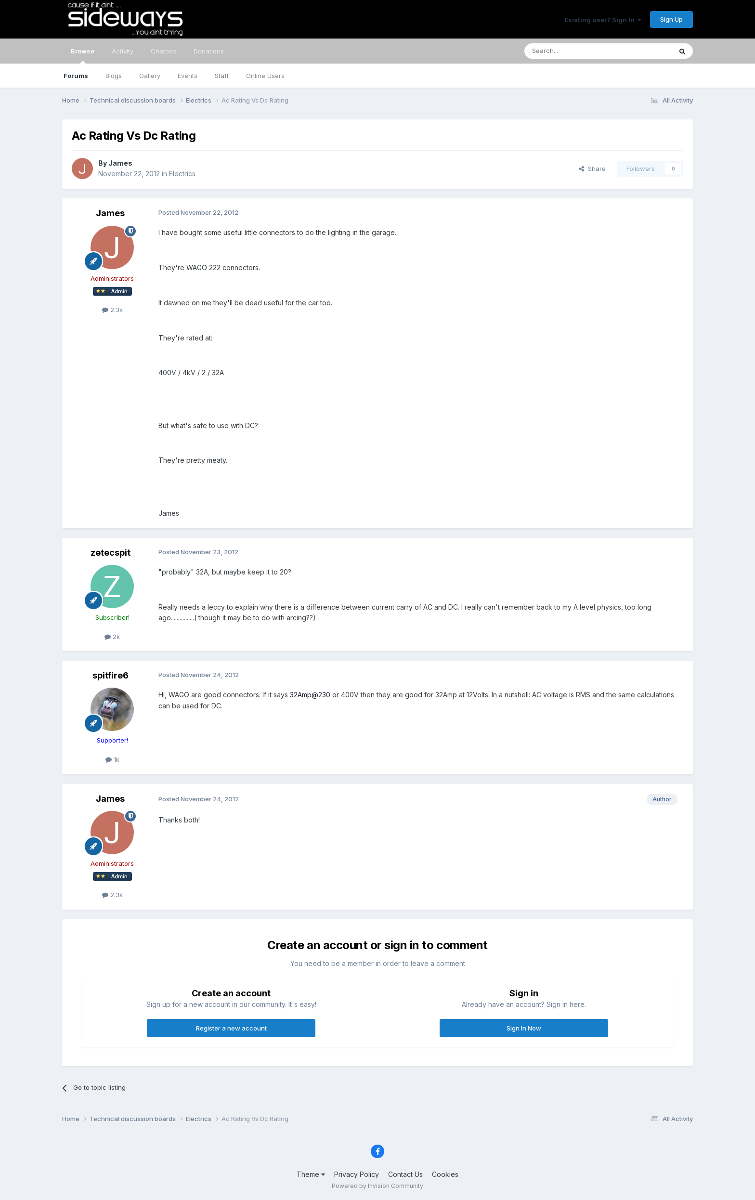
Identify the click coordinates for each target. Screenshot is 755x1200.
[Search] (573, 51)
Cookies (445, 1174)
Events (187, 75)
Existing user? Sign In (602, 20)
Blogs (113, 75)
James (120, 163)
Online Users (265, 75)
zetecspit (110, 553)
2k (112, 636)
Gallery (149, 75)
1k (112, 759)
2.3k (112, 309)
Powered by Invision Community (377, 1185)
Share (592, 168)
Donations (209, 51)
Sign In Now (524, 1028)
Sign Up (671, 19)
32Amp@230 (310, 695)
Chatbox (163, 51)
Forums (76, 75)
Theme (311, 1174)
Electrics (182, 174)
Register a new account (231, 1028)
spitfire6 (110, 675)
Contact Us (405, 1174)
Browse (82, 55)
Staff (222, 75)
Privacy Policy (356, 1174)
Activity (122, 51)
